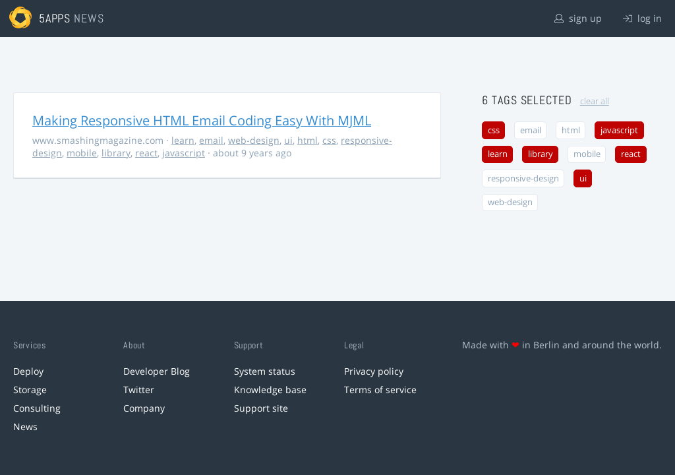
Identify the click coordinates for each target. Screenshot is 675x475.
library (116, 152)
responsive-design (523, 178)
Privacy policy (373, 371)
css (329, 140)
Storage (30, 389)
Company (144, 408)
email (211, 140)
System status (264, 371)
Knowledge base (270, 389)
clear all (594, 101)
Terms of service (380, 389)
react (146, 152)
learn (182, 140)
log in (642, 18)
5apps (55, 18)
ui (288, 140)
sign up (578, 18)
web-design (253, 140)
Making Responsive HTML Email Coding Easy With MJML (201, 120)
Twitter (138, 389)
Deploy (28, 371)
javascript (183, 152)
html (307, 140)
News (25, 426)
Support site (261, 408)
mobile (82, 152)
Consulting (37, 408)
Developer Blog (156, 371)
